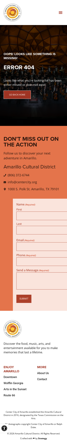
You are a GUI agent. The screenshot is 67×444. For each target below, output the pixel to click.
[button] (60, 13)
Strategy (42, 438)
